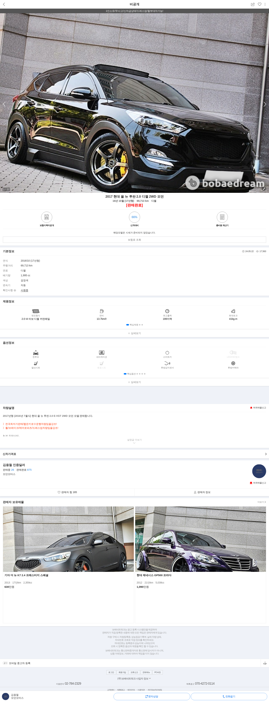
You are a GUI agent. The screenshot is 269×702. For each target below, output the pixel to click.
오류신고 (134, 672)
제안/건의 (131, 690)
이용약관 (141, 690)
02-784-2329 (73, 683)
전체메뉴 (146, 672)
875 (29, 469)
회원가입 (122, 672)
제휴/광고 (121, 690)
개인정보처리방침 (155, 690)
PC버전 (157, 672)
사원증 (24, 290)
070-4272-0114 (204, 683)
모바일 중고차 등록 (19, 663)
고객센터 (110, 690)
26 (12, 469)
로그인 (111, 672)
